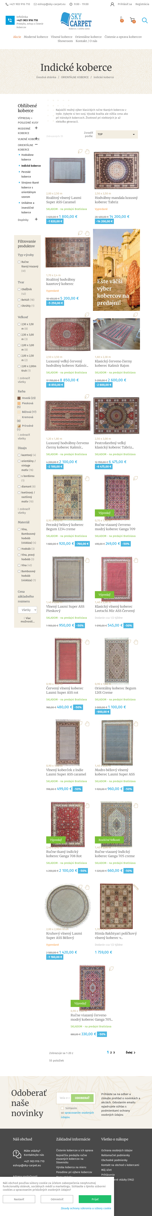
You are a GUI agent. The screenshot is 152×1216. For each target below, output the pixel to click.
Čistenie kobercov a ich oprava (74, 1150)
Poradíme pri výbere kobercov (74, 1172)
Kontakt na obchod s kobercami (120, 1165)
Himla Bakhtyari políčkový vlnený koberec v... (116, 935)
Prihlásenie (108, 1174)
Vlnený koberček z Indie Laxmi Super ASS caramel (66, 772)
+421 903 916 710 (19, 4)
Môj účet (106, 1170)
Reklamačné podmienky (115, 1155)
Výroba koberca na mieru (71, 1167)
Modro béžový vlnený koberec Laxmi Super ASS (115, 772)
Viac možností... (28, 619)
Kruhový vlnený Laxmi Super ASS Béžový (64, 935)
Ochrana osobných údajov (116, 1150)
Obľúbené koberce (27, 108)
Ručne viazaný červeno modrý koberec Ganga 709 (115, 527)
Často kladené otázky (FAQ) (117, 1179)
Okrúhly (27, 305)
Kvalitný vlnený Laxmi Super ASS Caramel (63, 200)
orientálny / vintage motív (28, 466)
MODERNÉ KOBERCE (24, 131)
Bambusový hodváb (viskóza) (28, 576)
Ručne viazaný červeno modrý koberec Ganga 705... (92, 1017)
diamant (28, 486)
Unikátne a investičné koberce (27, 208)
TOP (117, 134)
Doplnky (23, 220)
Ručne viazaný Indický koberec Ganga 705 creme (115, 854)
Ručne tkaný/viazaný (29, 266)
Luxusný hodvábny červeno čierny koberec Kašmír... (67, 445)
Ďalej (131, 1052)
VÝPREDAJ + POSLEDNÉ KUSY (28, 120)
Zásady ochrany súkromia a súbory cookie (86, 1208)
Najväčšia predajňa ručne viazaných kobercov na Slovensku (71, 1159)
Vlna (26, 565)
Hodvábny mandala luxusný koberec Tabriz (116, 200)
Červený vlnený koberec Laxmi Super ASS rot (64, 690)
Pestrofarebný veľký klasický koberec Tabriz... (114, 445)
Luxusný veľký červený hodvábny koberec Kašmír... (67, 363)
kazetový (28, 455)
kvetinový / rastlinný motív (28, 497)
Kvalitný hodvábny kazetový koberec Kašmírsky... (60, 283)
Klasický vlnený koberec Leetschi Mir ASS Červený (115, 608)
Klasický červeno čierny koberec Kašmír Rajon (113, 363)
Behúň (27, 299)
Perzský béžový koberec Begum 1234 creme (65, 527)
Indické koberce (31, 165)
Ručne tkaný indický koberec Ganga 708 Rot (64, 854)
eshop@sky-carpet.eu (52, 4)
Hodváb (28, 548)
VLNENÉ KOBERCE (29, 139)
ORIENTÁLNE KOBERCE (25, 147)
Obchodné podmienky (114, 1160)
